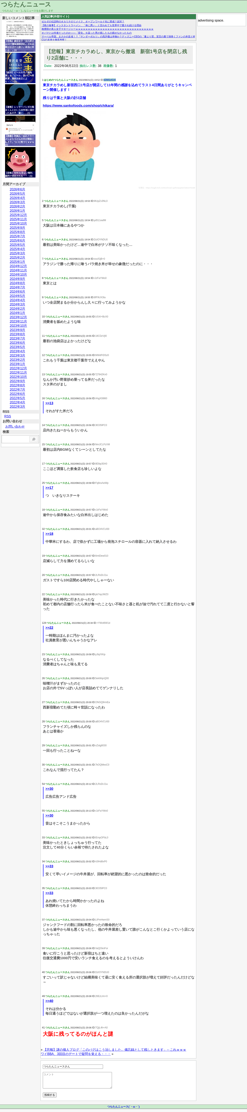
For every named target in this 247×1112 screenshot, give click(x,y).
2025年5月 (17, 244)
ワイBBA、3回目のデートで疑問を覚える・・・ (76, 1054)
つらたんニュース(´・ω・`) (123, 1109)
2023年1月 (17, 364)
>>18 (49, 534)
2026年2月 (17, 206)
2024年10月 (18, 274)
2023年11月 (18, 321)
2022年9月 (17, 381)
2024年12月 (18, 266)
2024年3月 (17, 304)
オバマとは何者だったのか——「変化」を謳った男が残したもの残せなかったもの (87, 32)
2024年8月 (17, 283)
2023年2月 (17, 359)
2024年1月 (17, 313)
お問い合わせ (15, 426)
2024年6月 (17, 291)
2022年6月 (17, 394)
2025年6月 (17, 240)
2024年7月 (17, 287)
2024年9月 (17, 279)
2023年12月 (18, 317)
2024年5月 (17, 296)
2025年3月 (17, 253)
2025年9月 (17, 227)
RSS (7, 416)
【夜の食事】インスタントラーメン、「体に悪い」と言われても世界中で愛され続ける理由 (91, 25)
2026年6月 (17, 189)
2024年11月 (18, 270)
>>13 (49, 403)
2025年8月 (17, 232)
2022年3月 (17, 406)
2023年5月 (17, 347)
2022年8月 (17, 385)
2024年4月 (17, 300)
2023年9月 (17, 330)
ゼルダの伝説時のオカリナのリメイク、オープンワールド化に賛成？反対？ (83, 21)
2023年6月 (17, 342)
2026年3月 (17, 202)
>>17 (49, 488)
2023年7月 (17, 338)
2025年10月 (18, 223)
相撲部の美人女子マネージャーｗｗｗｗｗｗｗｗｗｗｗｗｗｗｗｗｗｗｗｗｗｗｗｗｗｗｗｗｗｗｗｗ (98, 29)
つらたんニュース (26, 4)
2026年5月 (17, 193)
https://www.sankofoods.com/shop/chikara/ (78, 106)
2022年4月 (17, 402)
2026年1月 (17, 210)
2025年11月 (18, 219)
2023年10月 (18, 325)
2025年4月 (17, 249)
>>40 (49, 1001)
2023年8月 (17, 334)
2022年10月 (18, 377)
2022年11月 (18, 372)
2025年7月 (17, 236)
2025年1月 (17, 261)
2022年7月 (17, 389)
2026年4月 (17, 198)
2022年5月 (17, 398)
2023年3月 (17, 355)
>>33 (49, 866)
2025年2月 (17, 257)
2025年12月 (18, 215)
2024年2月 (17, 308)
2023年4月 (17, 351)
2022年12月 (18, 368)
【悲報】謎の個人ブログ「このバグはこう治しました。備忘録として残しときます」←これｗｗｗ (114, 1049)
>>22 (49, 628)
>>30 (49, 789)
